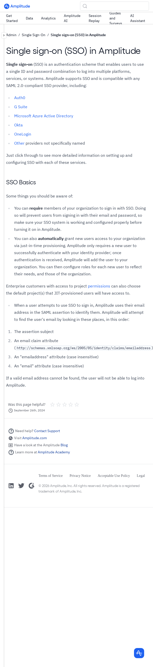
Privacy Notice (80, 476)
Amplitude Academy (54, 452)
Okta (18, 124)
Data (29, 18)
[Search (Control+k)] (114, 6)
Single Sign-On (33, 35)
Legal (141, 476)
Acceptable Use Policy (114, 476)
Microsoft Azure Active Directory (43, 115)
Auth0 (19, 97)
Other (19, 143)
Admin (11, 35)
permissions (99, 285)
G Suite (20, 106)
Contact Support (47, 431)
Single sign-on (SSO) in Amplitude (78, 35)
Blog (64, 445)
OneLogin (22, 134)
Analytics (48, 18)
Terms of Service (51, 476)
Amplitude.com (34, 438)
